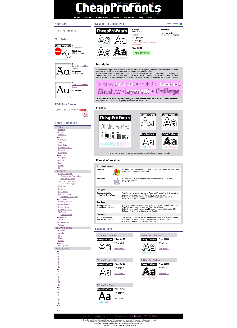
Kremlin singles (66, 215)
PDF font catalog (73, 110)
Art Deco (61, 137)
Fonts (90, 316)
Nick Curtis (62, 199)
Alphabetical (62, 249)
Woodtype (62, 140)
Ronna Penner (63, 207)
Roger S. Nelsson (65, 174)
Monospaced (63, 246)
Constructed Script (65, 148)
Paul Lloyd (62, 217)
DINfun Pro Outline (106, 235)
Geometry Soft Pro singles (70, 176)
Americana (62, 135)
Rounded (61, 230)
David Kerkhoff (63, 222)
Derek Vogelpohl (64, 204)
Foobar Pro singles (67, 184)
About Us (138, 316)
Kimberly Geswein (65, 202)
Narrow (61, 241)
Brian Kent (62, 186)
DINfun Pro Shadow (151, 235)
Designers (61, 171)
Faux (60, 163)
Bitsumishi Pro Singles (68, 197)
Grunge (61, 160)
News (132, 316)
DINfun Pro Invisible (107, 260)
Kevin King (62, 189)
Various (61, 225)
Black (60, 238)
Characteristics (64, 228)
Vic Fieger (62, 212)
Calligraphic (62, 153)
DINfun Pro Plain (105, 285)
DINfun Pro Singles (67, 179)
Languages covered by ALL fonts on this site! (111, 316)
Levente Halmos (64, 194)
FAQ (145, 316)
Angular (61, 233)
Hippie (60, 132)
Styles (59, 127)
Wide (60, 243)
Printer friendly (174, 24)
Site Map (152, 316)
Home (84, 316)
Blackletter (62, 155)
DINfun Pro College (150, 260)
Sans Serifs (62, 145)
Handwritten (62, 150)
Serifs (60, 142)
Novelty (61, 165)
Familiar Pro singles (68, 181)
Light (60, 235)
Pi (59, 168)
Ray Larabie (62, 191)
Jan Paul (61, 220)
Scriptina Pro (77, 47)
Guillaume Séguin (65, 209)
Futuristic (61, 130)
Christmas (62, 158)
